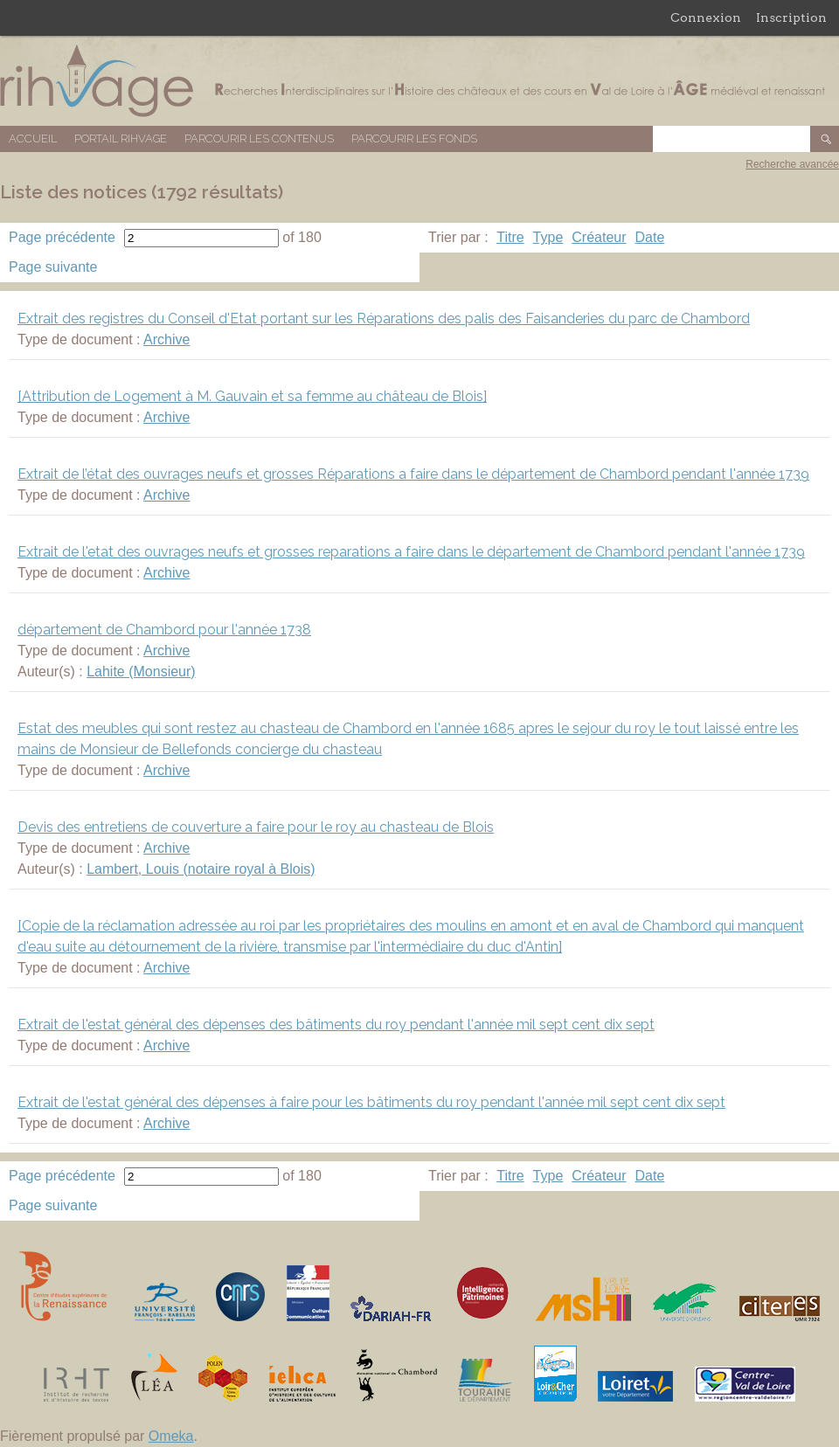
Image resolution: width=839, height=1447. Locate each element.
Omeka (171, 1436)
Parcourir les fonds (414, 138)
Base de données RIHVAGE (419, 81)
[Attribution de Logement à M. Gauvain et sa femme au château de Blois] (252, 396)
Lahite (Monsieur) (141, 671)
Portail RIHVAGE (120, 138)
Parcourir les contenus (259, 138)
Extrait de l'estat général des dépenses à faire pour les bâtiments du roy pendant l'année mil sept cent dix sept (371, 1102)
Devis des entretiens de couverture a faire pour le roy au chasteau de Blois (255, 827)
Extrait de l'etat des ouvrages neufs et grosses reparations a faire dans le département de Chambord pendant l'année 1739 (411, 551)
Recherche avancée (792, 164)
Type (548, 237)
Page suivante (53, 267)
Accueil (33, 138)
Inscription (791, 17)
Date (650, 237)
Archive (166, 339)
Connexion (705, 17)
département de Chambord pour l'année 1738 (164, 629)
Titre (510, 237)
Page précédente (62, 237)
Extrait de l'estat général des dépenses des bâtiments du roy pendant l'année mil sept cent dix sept (336, 1024)
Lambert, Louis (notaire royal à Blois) (201, 869)
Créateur (599, 237)
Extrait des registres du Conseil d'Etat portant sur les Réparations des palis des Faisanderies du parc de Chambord (383, 318)
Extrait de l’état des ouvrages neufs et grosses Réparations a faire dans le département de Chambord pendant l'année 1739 (413, 474)
